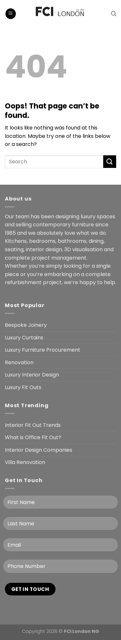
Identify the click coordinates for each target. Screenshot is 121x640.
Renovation (19, 362)
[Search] (113, 13)
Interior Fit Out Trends (33, 425)
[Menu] (10, 13)
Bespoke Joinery (26, 325)
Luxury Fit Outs (23, 387)
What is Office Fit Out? (33, 437)
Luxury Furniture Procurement (42, 350)
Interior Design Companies (38, 450)
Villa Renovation (25, 462)
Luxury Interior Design (32, 374)
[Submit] (109, 161)
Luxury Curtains (24, 337)
